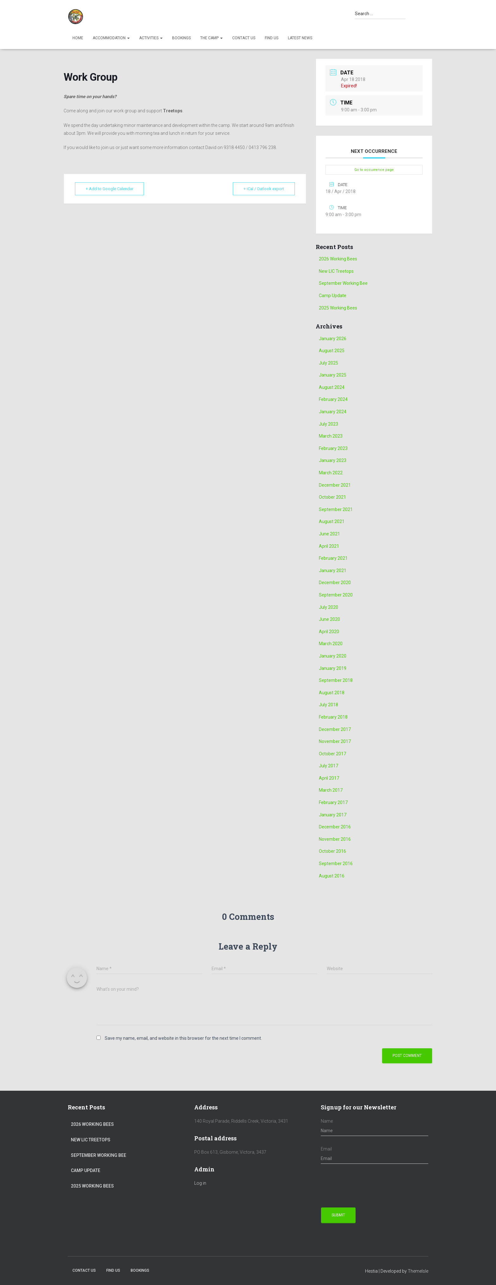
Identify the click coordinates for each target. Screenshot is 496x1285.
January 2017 (332, 814)
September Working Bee (343, 283)
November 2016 (335, 839)
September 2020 (336, 594)
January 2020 (332, 655)
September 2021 (336, 509)
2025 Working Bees (338, 307)
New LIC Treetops (336, 271)
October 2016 (332, 851)
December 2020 (335, 582)
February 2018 (333, 717)
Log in (200, 1183)
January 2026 (332, 338)
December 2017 (335, 729)
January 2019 (332, 668)
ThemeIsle (418, 1271)
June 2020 (329, 619)
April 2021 (329, 546)
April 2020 (329, 631)
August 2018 (331, 692)
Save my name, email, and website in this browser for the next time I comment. (183, 1038)
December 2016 (335, 826)
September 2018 (336, 680)
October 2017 (332, 753)
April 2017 (329, 778)
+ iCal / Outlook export (263, 188)
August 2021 (331, 521)
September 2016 (336, 863)
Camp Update (332, 295)
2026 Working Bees (338, 258)
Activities (151, 38)
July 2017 (328, 765)
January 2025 (332, 374)
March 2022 (331, 472)
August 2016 (331, 875)
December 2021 (335, 485)
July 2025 (328, 362)
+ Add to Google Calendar (109, 188)
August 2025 (331, 350)
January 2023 (332, 460)
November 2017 (335, 741)
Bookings (181, 38)
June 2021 (329, 533)
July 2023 (328, 424)
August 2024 (331, 387)
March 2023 (331, 436)
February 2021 (333, 558)
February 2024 (333, 399)
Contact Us (243, 38)
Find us (271, 38)
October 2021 (332, 497)
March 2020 (331, 643)
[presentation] (369, 1185)
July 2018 (328, 704)
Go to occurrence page (374, 170)
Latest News (300, 38)
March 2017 (331, 790)
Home (77, 38)
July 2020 (328, 607)
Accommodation (111, 38)
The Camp (211, 38)
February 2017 (333, 802)
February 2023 (333, 448)
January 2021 (332, 570)
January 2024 (332, 411)
